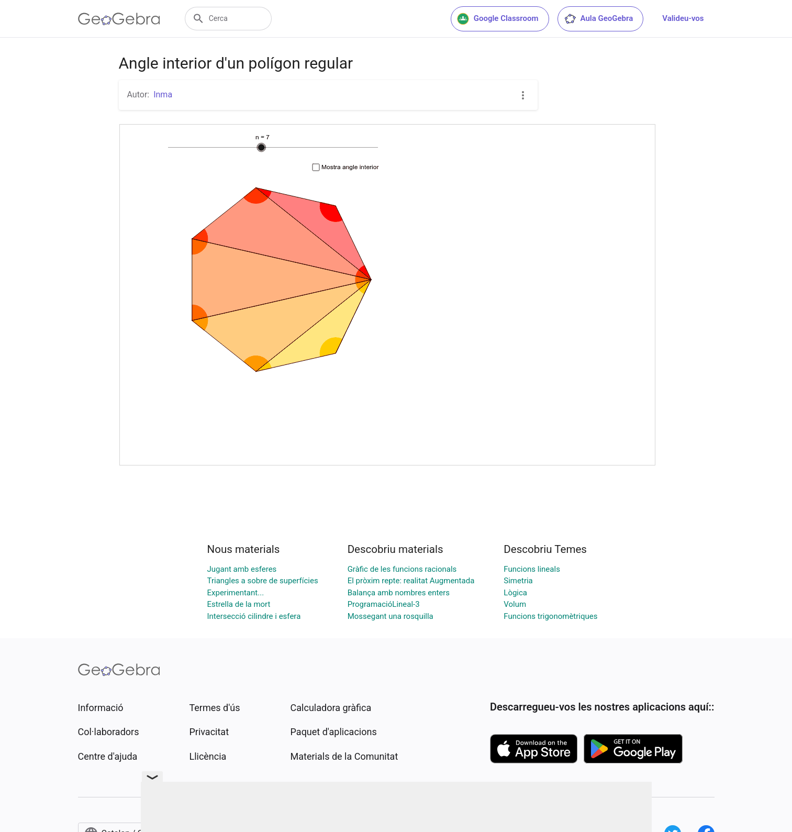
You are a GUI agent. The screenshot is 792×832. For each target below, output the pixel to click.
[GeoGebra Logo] (119, 19)
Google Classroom (498, 19)
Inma (162, 94)
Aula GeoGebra (598, 19)
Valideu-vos (683, 18)
